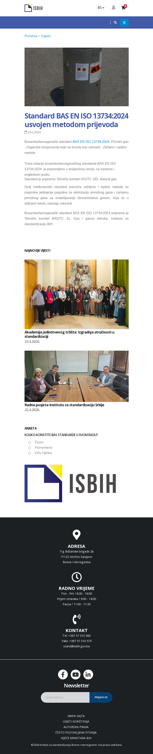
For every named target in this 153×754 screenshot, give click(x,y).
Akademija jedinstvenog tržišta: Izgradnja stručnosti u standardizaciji (69, 334)
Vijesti (45, 36)
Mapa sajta (76, 716)
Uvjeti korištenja (76, 721)
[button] (113, 22)
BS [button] (101, 7)
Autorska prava (76, 727)
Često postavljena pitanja (76, 732)
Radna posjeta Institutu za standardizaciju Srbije (64, 404)
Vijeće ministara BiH (76, 738)
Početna (31, 36)
